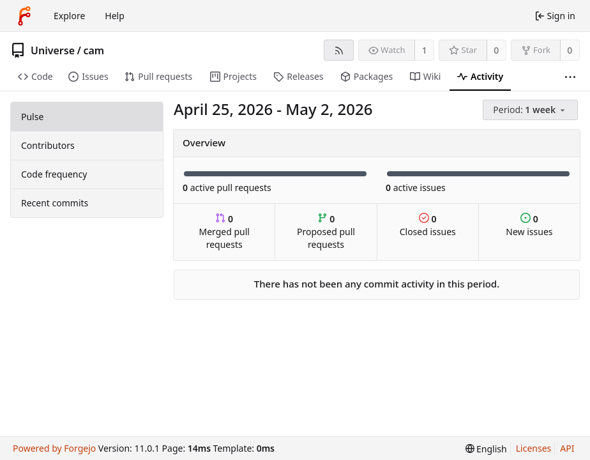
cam (93, 50)
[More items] (570, 77)
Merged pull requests (224, 231)
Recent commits (54, 203)
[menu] (531, 110)
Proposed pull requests (326, 231)
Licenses (534, 448)
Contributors (48, 145)
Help (115, 16)
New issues (529, 225)
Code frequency (54, 174)
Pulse (32, 117)
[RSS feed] (339, 50)
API (567, 448)
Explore (69, 16)
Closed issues (428, 225)
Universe (53, 50)
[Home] (24, 15)
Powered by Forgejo (54, 448)
